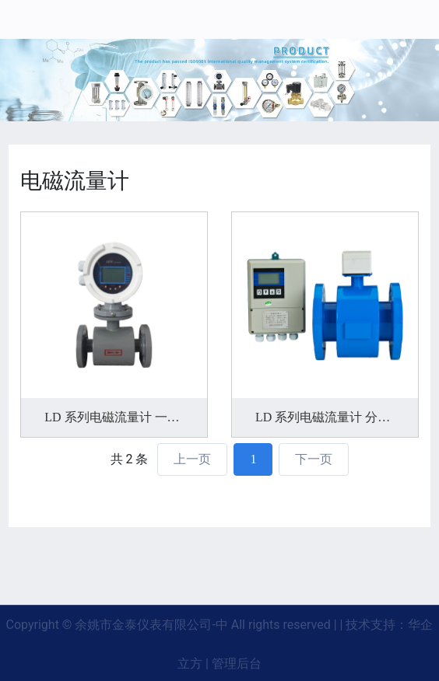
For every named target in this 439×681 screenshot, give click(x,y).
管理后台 (237, 663)
